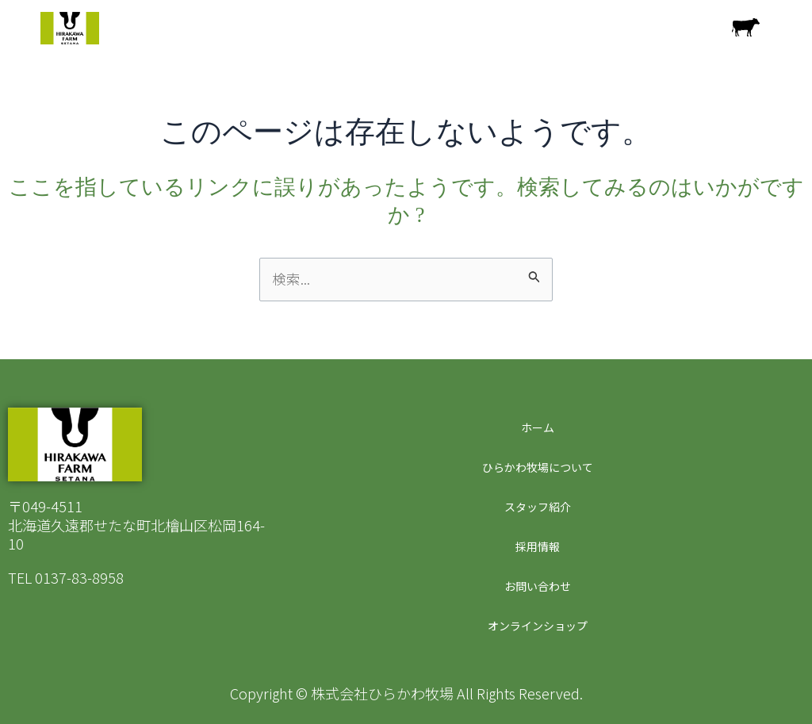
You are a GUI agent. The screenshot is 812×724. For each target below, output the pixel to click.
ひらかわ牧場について (535, 467)
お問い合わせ (535, 586)
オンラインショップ (535, 626)
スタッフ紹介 (535, 507)
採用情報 (535, 546)
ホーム (535, 427)
